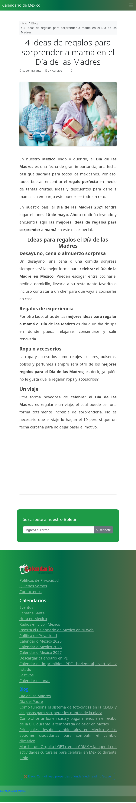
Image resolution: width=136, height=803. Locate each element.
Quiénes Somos (33, 585)
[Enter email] (58, 529)
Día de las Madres (35, 695)
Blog (24, 689)
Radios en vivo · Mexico (39, 624)
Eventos (26, 607)
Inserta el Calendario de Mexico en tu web (56, 629)
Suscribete (103, 530)
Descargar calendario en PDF (44, 658)
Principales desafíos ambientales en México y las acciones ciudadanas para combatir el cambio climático (68, 735)
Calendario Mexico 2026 (40, 646)
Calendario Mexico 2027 (40, 652)
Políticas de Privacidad (39, 580)
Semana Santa (32, 613)
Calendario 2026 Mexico (13, 790)
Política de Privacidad (38, 635)
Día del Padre (31, 701)
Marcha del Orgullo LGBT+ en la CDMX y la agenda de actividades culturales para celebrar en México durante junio (68, 752)
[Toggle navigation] (131, 5)
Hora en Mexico (33, 618)
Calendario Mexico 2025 (40, 641)
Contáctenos (30, 591)
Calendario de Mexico (21, 5)
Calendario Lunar (34, 680)
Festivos (26, 675)
